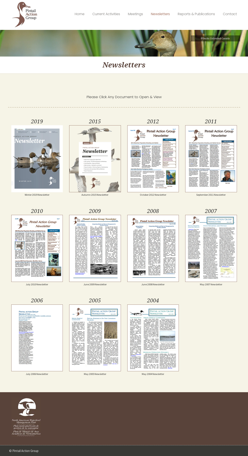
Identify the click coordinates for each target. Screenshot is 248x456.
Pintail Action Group (24, 14)
